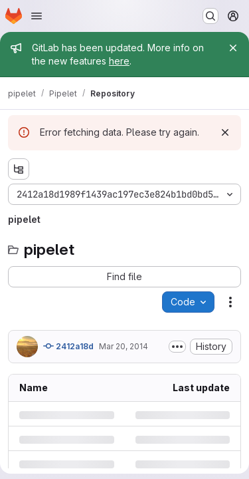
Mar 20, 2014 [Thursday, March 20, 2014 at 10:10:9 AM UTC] (123, 346)
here (119, 61)
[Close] (233, 48)
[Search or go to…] (210, 16)
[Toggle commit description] (177, 347)
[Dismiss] (225, 132)
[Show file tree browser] (18, 169)
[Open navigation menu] (36, 16)
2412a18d (68, 346)
